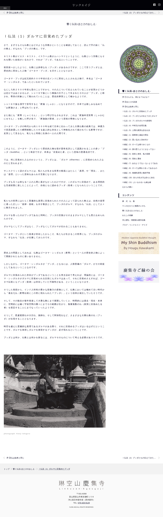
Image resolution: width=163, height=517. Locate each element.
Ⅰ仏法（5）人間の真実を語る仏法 (136, 130)
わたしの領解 (127, 215)
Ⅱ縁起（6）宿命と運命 (131, 159)
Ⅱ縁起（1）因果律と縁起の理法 (135, 135)
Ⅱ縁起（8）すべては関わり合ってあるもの (139, 168)
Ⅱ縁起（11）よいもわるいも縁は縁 (136, 182)
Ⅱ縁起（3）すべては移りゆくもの (136, 144)
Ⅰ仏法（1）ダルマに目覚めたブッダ (137, 111)
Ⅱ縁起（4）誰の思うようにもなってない (138, 149)
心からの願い (127, 187)
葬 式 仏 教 (128, 201)
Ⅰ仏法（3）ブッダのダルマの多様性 (137, 121)
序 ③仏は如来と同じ (130, 107)
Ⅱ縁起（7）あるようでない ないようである (140, 163)
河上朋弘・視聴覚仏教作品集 (133, 220)
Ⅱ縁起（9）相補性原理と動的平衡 (136, 173)
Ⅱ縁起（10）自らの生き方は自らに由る (138, 178)
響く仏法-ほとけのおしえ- (81, 24)
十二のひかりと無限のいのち (133, 206)
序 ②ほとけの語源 (129, 102)
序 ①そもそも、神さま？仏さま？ (136, 97)
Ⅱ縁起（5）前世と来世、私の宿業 (136, 154)
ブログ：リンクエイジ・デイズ (134, 225)
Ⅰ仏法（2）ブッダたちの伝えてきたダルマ (139, 116)
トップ (7, 469)
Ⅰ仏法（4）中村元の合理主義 (134, 126)
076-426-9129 (84, 503)
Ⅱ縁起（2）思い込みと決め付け (135, 140)
